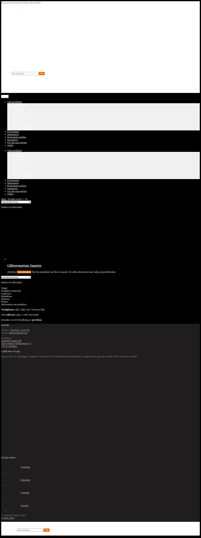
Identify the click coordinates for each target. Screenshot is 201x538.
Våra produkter (14, 101)
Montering (18, 38)
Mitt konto (12, 523)
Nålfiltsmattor (20, 104)
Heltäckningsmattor (22, 115)
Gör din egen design (23, 129)
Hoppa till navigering (11, 2)
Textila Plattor (20, 118)
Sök (41, 73)
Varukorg (12, 534)
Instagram (18, 480)
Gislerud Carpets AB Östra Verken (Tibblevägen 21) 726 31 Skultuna (16, 343)
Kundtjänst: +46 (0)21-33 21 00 (22, 9)
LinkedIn (18, 493)
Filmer (16, 49)
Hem (3, 199)
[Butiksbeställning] (16, 202)
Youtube (18, 506)
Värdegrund (19, 32)
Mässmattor (13, 134)
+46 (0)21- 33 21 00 (19, 330)
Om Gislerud (13, 20)
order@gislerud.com (17, 15)
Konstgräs (18, 110)
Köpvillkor (18, 55)
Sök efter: (6, 73)
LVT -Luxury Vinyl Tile (25, 123)
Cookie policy (20, 61)
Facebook (18, 467)
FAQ (15, 43)
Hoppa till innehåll (32, 2)
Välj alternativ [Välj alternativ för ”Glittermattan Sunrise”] (24, 272)
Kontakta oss (13, 66)
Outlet (10, 145)
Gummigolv (19, 121)
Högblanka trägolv (22, 112)
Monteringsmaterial (22, 126)
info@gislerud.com (18, 333)
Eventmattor (13, 131)
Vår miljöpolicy (21, 26)
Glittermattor (19, 107)
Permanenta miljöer (16, 137)
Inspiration (12, 140)
